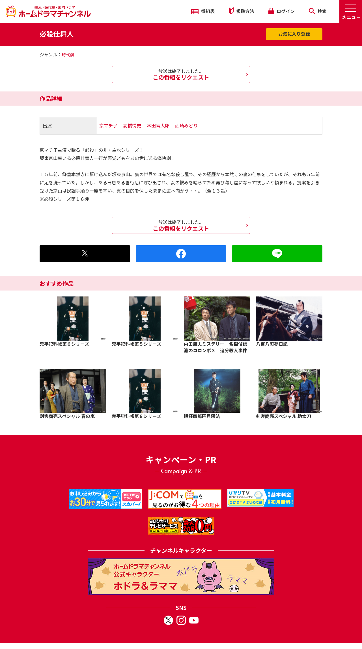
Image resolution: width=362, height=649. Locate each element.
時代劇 (68, 54)
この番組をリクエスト (181, 74)
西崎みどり (186, 125)
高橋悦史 (132, 125)
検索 (318, 11)
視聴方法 (241, 10)
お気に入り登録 (294, 33)
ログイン (281, 11)
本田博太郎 (158, 125)
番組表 (203, 11)
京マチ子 (108, 125)
